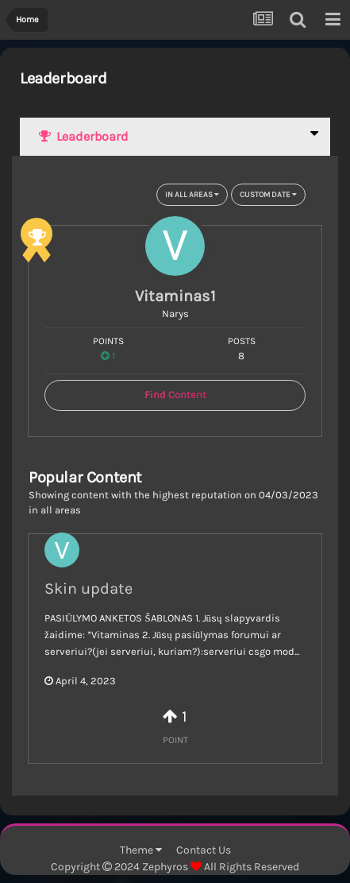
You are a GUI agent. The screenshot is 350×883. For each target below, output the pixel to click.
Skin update (88, 588)
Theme (141, 850)
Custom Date (268, 194)
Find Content (175, 395)
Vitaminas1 (175, 296)
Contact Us (203, 850)
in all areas (192, 194)
